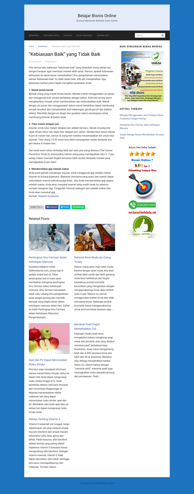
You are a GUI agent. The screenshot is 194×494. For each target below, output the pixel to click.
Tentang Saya (51, 35)
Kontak (68, 35)
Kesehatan (42, 46)
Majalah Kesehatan (48, 196)
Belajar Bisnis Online (97, 15)
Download (103, 35)
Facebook (52, 207)
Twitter (65, 207)
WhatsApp (78, 207)
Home (31, 46)
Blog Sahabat (85, 35)
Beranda (34, 35)
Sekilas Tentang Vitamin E (44, 419)
